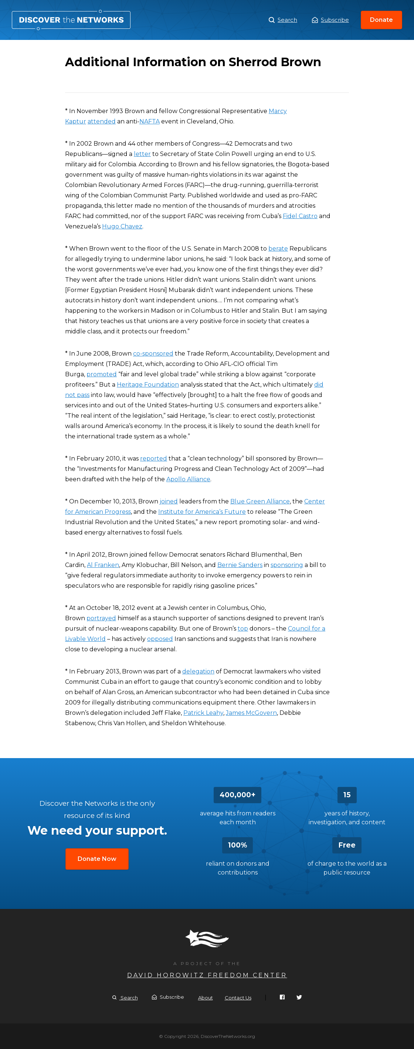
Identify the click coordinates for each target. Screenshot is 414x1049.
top (243, 628)
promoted (101, 374)
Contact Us (238, 998)
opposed (160, 638)
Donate (381, 19)
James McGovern (251, 712)
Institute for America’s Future (202, 511)
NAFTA (149, 121)
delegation (198, 671)
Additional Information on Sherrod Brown (71, 20)
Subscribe (330, 19)
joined (169, 501)
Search (283, 20)
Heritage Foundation (148, 384)
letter (142, 153)
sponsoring (287, 564)
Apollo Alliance (188, 479)
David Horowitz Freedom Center (207, 975)
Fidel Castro (300, 216)
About (205, 998)
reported (153, 458)
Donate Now (97, 858)
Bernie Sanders (239, 564)
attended (102, 121)
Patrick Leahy (203, 712)
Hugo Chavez (122, 226)
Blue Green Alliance (260, 501)
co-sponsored (153, 353)
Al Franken (103, 564)
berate (278, 248)
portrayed (101, 618)
